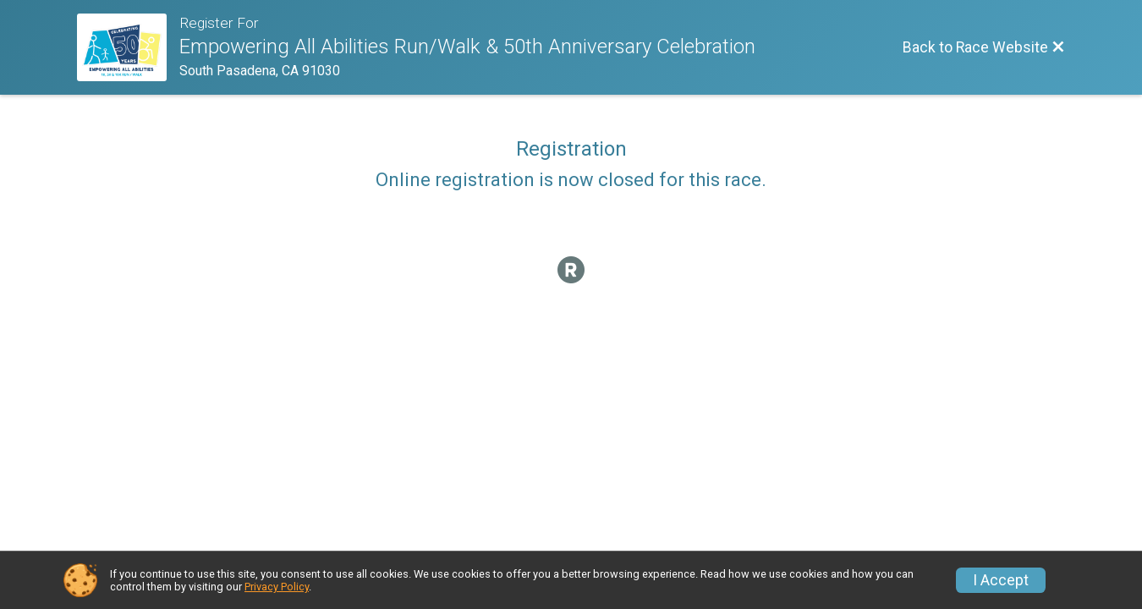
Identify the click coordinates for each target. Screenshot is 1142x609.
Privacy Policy (276, 586)
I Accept (1001, 580)
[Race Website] (128, 47)
